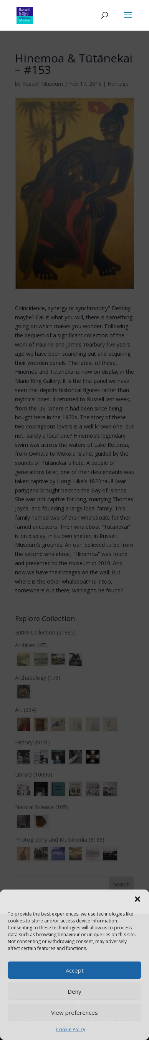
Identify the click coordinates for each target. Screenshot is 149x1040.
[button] (137, 899)
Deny (74, 991)
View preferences (74, 1012)
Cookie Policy (70, 1029)
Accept (75, 970)
